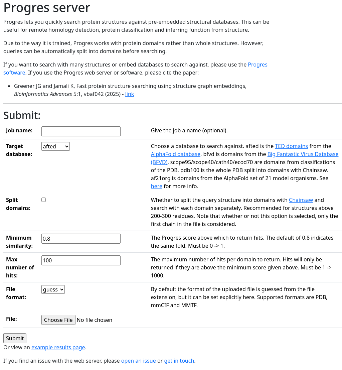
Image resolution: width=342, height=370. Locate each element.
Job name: (19, 130)
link (129, 94)
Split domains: (18, 204)
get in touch (179, 360)
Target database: (19, 150)
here (156, 186)
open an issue (138, 360)
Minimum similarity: (19, 241)
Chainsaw (301, 200)
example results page (58, 347)
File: (11, 319)
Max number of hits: (20, 267)
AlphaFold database (175, 154)
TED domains (291, 146)
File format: (16, 293)
